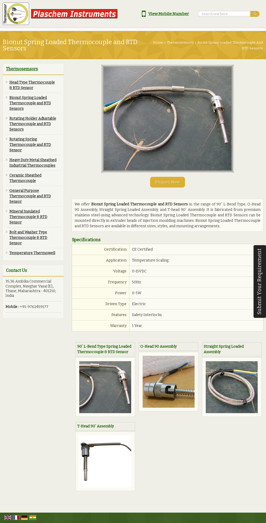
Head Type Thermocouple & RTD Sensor (32, 85)
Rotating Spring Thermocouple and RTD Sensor (30, 144)
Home (158, 42)
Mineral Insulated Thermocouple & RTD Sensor (28, 217)
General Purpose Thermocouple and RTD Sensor (30, 196)
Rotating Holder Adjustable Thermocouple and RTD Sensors (32, 124)
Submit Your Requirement (259, 281)
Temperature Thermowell (32, 253)
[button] (168, 13)
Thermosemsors (180, 42)
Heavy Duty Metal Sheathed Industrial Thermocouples (32, 163)
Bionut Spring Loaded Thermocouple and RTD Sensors (30, 103)
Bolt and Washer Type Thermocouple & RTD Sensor (28, 237)
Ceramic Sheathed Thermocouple (25, 178)
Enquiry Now (167, 182)
